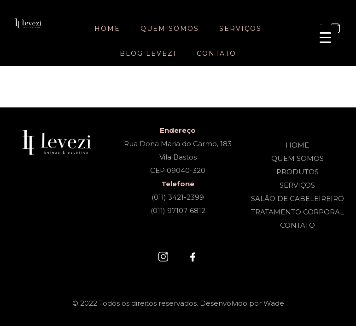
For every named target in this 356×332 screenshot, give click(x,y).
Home (107, 28)
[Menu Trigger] (325, 37)
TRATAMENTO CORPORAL (297, 212)
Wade (273, 303)
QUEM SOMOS (297, 158)
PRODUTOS (297, 171)
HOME (297, 145)
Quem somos (169, 28)
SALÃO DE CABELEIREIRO (297, 198)
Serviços (240, 28)
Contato (216, 53)
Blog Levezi (148, 53)
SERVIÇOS (297, 185)
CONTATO (297, 225)
